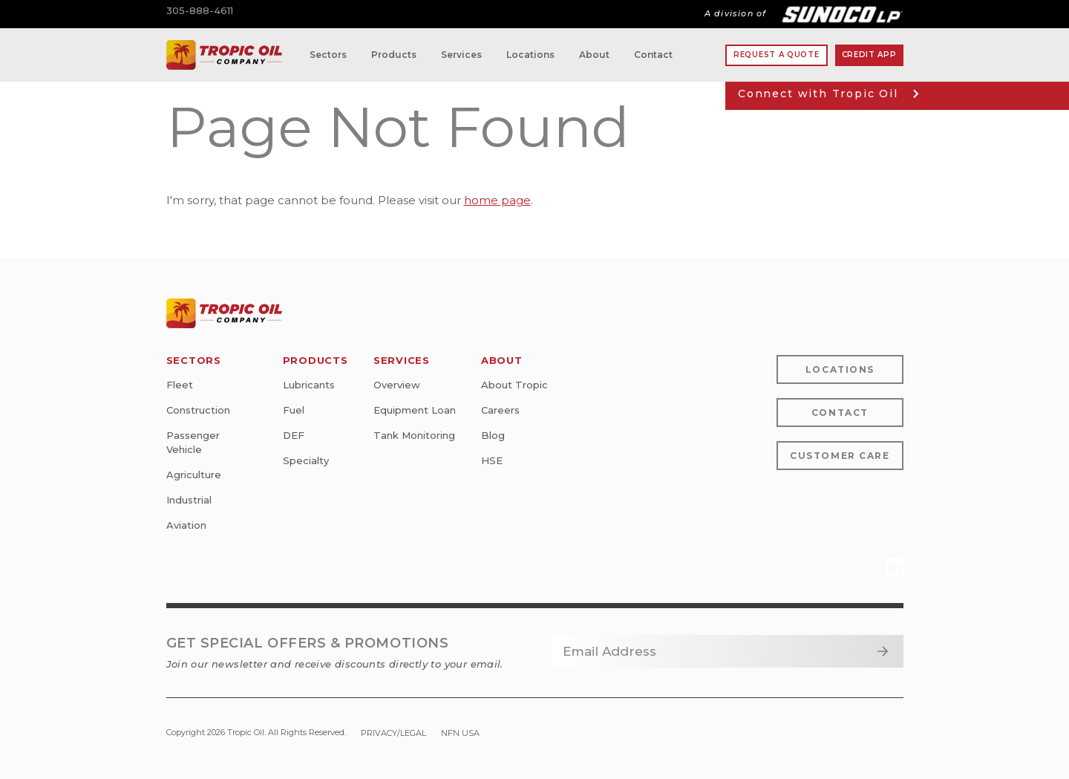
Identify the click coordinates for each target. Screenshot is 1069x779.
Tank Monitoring (414, 435)
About (594, 54)
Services (461, 54)
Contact (653, 54)
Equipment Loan (414, 410)
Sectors (328, 54)
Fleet (179, 385)
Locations (530, 54)
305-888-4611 (199, 10)
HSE (492, 460)
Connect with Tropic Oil (828, 93)
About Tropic (514, 385)
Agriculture (193, 474)
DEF (293, 435)
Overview (396, 385)
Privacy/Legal (393, 733)
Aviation (186, 525)
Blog (493, 435)
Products (393, 54)
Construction (198, 410)
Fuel (293, 410)
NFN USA (460, 733)
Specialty (306, 460)
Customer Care (839, 455)
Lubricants (309, 385)
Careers (500, 410)
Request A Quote (776, 54)
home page (497, 200)
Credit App (869, 54)
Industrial (189, 500)
